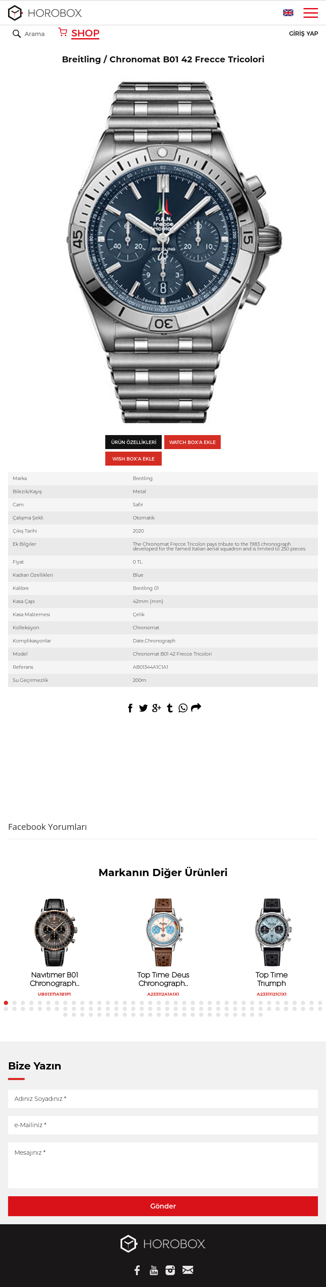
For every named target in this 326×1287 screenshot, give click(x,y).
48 (82, 1009)
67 (244, 1009)
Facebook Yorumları (47, 826)
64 (218, 1009)
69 (261, 1009)
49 (91, 1009)
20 (167, 1003)
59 (176, 1009)
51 (108, 1009)
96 (227, 1015)
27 (227, 1003)
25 (210, 1003)
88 (159, 1015)
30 (252, 1003)
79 (82, 1015)
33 (277, 1003)
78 (74, 1015)
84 (125, 1015)
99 (252, 1015)
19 (159, 1003)
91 (184, 1015)
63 (210, 1009)
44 (48, 1009)
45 (57, 1009)
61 (193, 1009)
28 (235, 1003)
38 (320, 1003)
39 (6, 1009)
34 (286, 1003)
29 (244, 1003)
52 (116, 1009)
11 (91, 1003)
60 (184, 1009)
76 (320, 1009)
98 (244, 1015)
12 (99, 1003)
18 (150, 1003)
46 (65, 1009)
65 (227, 1009)
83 (116, 1015)
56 (150, 1009)
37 (311, 1003)
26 (218, 1003)
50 (99, 1009)
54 (133, 1009)
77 (65, 1015)
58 (167, 1009)
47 (74, 1009)
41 (23, 1009)
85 (133, 1015)
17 (142, 1003)
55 (142, 1009)
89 (167, 1015)
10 (82, 1003)
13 (108, 1003)
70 (269, 1009)
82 (108, 1015)
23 (193, 1003)
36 (303, 1003)
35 (294, 1003)
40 (14, 1009)
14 (116, 1003)
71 (277, 1009)
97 (235, 1015)
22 (184, 1003)
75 (311, 1009)
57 (159, 1009)
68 (252, 1009)
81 (99, 1015)
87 (150, 1015)
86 (142, 1015)
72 (286, 1009)
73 (294, 1009)
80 (91, 1015)
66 (235, 1009)
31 (261, 1003)
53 (125, 1009)
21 (176, 1003)
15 (125, 1003)
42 (31, 1009)
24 (201, 1003)
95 (218, 1015)
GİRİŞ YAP (303, 34)
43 (40, 1009)
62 (201, 1009)
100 (261, 1015)
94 (210, 1015)
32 (269, 1003)
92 (193, 1015)
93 (201, 1015)
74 (303, 1009)
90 (176, 1015)
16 (133, 1003)
